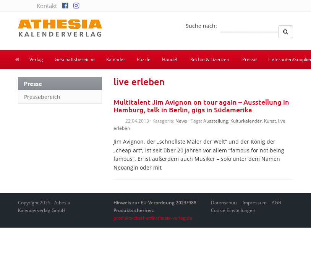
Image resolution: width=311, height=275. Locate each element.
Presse (249, 59)
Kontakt (47, 6)
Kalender (115, 59)
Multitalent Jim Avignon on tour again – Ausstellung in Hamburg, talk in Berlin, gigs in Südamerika (201, 105)
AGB (276, 202)
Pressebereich (42, 96)
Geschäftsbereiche (75, 59)
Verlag (36, 59)
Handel (169, 59)
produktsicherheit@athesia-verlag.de (152, 218)
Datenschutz (224, 202)
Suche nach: (201, 25)
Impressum (255, 202)
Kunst (270, 121)
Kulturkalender (246, 121)
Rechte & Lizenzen (209, 59)
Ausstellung (215, 121)
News (181, 121)
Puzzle (144, 59)
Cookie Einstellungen (233, 210)
